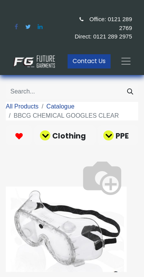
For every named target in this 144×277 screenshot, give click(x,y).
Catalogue (60, 106)
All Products (22, 106)
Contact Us (89, 61)
